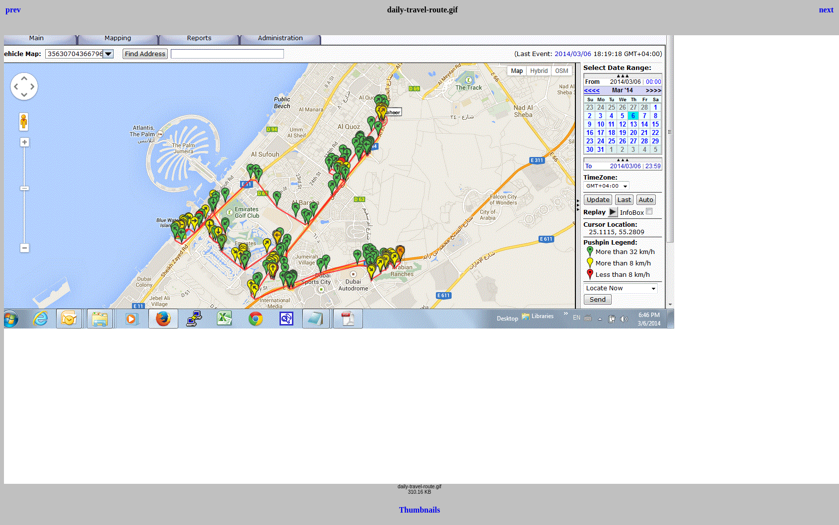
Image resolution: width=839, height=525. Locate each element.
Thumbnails (419, 510)
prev (13, 9)
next (826, 9)
